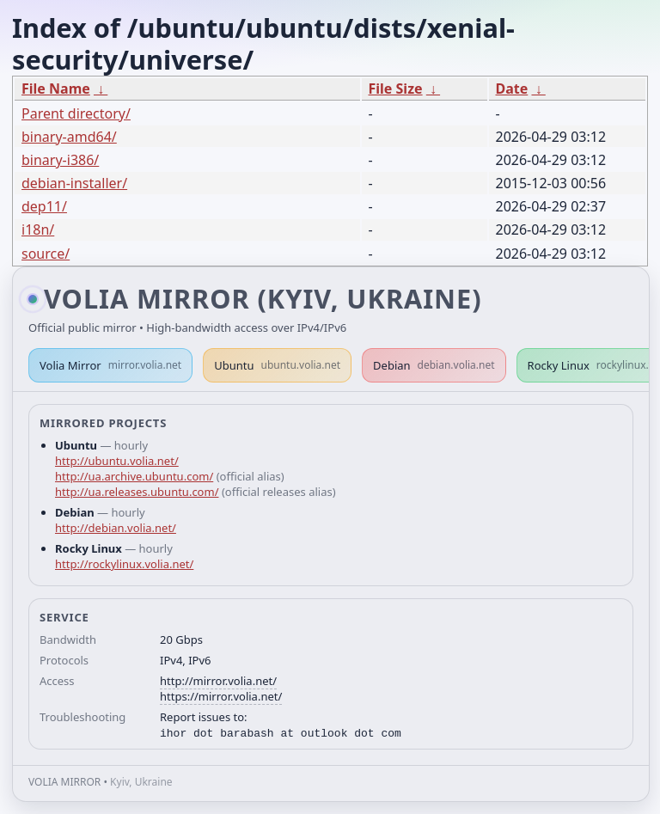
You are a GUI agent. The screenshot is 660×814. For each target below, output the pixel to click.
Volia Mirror (110, 365)
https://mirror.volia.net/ (221, 696)
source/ (45, 253)
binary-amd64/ (69, 136)
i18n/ (37, 229)
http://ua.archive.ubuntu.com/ (134, 476)
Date (512, 88)
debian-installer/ (74, 183)
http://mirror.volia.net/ (218, 681)
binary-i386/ (60, 159)
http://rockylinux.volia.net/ (124, 564)
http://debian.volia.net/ (115, 528)
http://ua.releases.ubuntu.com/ (136, 491)
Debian (434, 365)
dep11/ (44, 206)
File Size (396, 88)
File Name (55, 88)
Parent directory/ (76, 113)
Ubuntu (277, 365)
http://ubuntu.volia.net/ (117, 460)
